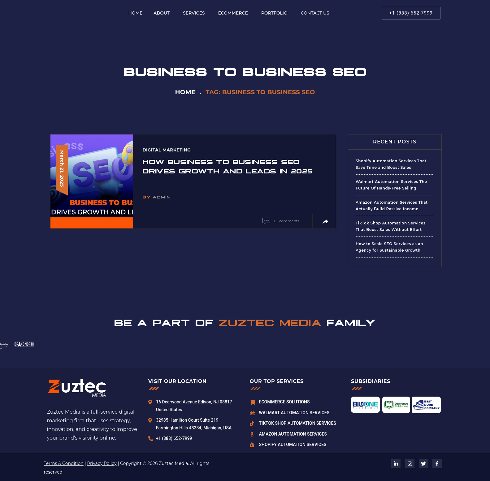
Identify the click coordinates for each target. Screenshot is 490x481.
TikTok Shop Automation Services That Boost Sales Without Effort (391, 226)
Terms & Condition (64, 463)
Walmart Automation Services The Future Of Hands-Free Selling (391, 184)
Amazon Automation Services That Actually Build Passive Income (392, 205)
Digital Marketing (166, 150)
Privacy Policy (101, 463)
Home (185, 92)
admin (162, 196)
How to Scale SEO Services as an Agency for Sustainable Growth (389, 247)
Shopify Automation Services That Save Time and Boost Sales (391, 164)
